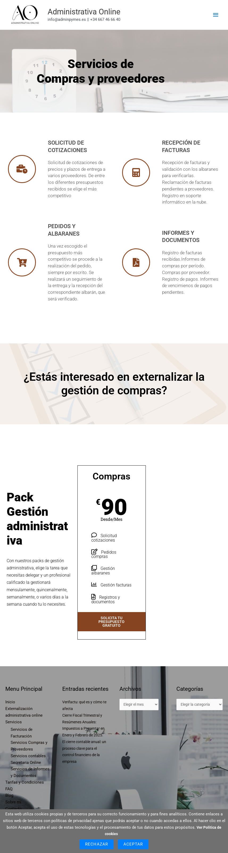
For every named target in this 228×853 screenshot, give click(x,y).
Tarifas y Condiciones (24, 792)
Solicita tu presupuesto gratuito (111, 632)
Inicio (10, 712)
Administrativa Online (103, 17)
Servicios (13, 732)
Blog (9, 805)
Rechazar (96, 844)
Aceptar (133, 844)
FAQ (9, 799)
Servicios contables (28, 766)
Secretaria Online (26, 773)
